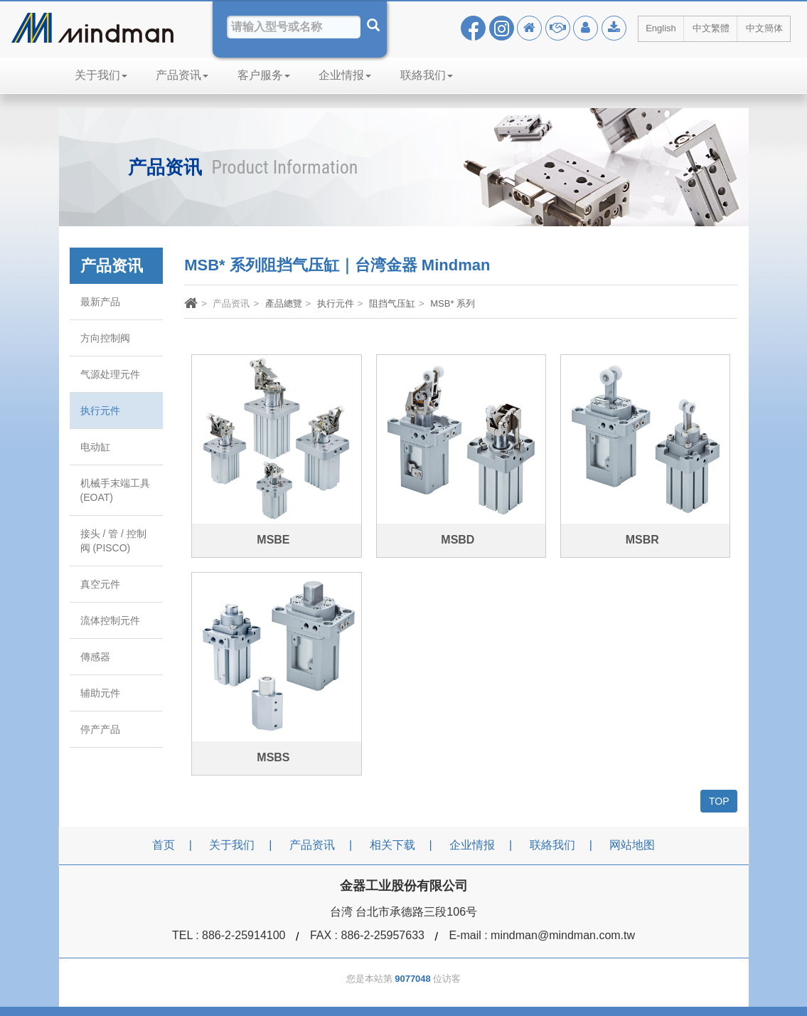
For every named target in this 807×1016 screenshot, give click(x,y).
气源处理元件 (110, 374)
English (661, 28)
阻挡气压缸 (392, 303)
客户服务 (263, 75)
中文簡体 (764, 28)
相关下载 (392, 845)
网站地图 (632, 845)
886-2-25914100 (243, 935)
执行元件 (100, 410)
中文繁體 (711, 28)
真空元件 (100, 584)
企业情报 (345, 75)
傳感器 (95, 656)
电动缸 (95, 447)
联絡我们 (426, 75)
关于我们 (101, 75)
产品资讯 (182, 75)
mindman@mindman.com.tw (563, 935)
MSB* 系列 (452, 303)
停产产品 (100, 729)
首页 (163, 845)
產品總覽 (283, 303)
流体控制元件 (110, 620)
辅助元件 (100, 693)
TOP (719, 801)
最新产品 (100, 301)
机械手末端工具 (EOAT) (115, 490)
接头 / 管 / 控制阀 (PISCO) (113, 541)
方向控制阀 (105, 338)
